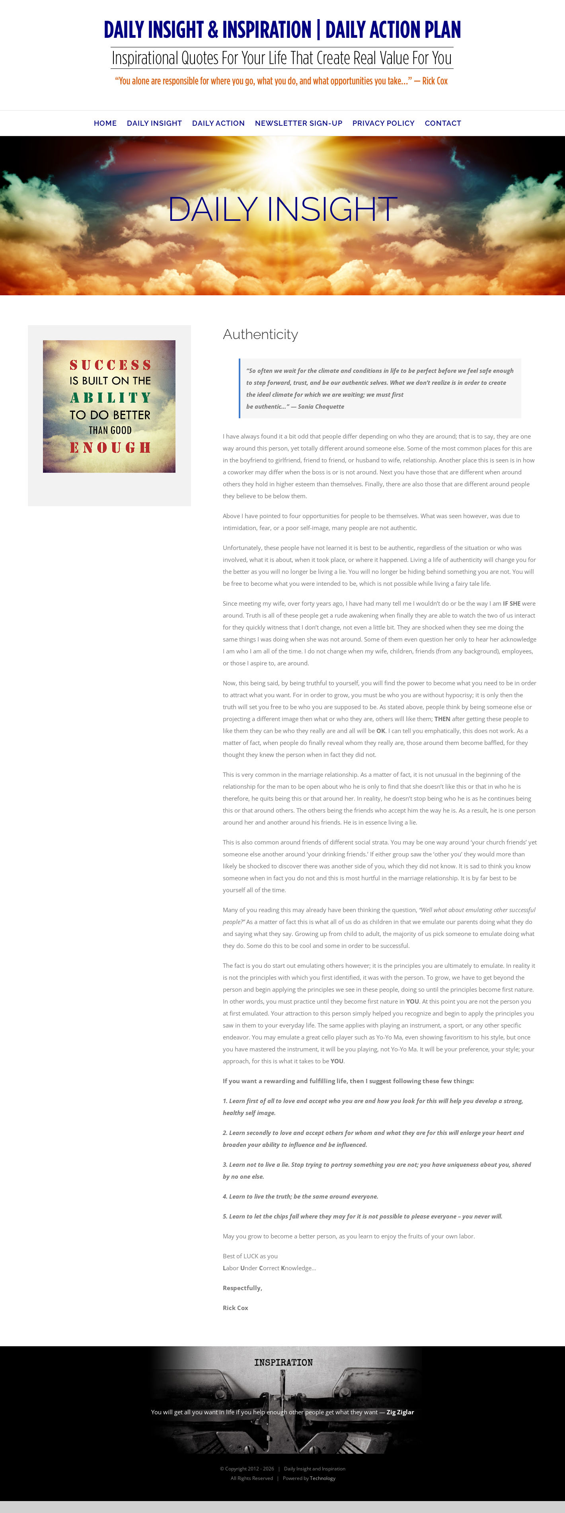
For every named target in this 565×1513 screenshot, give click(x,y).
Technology (322, 1478)
